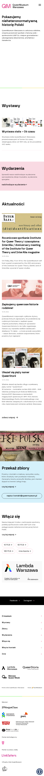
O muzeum (6, 616)
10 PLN (8, 545)
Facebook (15, 601)
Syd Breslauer (38, 687)
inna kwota (25, 551)
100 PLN (8, 551)
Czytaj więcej (9, 535)
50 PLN (22, 545)
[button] (39, 771)
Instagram (29, 601)
